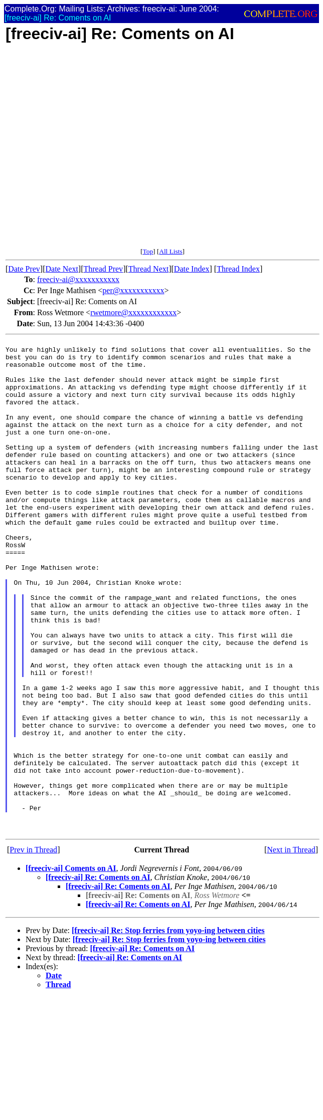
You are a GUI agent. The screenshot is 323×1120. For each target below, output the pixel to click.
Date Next (62, 269)
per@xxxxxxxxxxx (133, 290)
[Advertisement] (97, 151)
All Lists (170, 251)
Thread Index (238, 269)
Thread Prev (103, 269)
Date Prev (24, 269)
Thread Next (148, 269)
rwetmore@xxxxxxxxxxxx (133, 312)
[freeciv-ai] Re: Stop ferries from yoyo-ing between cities (168, 1029)
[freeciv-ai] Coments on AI (71, 967)
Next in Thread (291, 949)
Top (147, 251)
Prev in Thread (33, 949)
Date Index (192, 269)
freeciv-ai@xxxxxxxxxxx (78, 279)
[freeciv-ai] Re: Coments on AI (98, 976)
